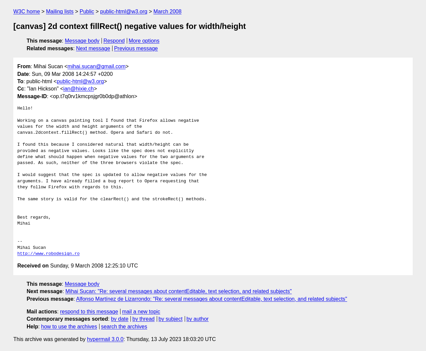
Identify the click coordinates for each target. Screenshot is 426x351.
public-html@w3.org (123, 11)
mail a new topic (141, 311)
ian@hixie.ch (78, 88)
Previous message (136, 48)
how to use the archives (69, 326)
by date (119, 319)
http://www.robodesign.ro (48, 254)
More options (144, 41)
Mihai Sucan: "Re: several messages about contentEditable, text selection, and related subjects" (179, 291)
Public (87, 11)
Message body (82, 41)
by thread (143, 319)
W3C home (26, 11)
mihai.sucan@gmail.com (97, 66)
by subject (170, 319)
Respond (114, 41)
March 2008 (167, 11)
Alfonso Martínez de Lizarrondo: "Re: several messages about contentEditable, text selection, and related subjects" (211, 299)
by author (197, 319)
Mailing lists (60, 11)
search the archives (124, 326)
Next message (93, 48)
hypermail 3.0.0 (105, 339)
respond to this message (89, 311)
